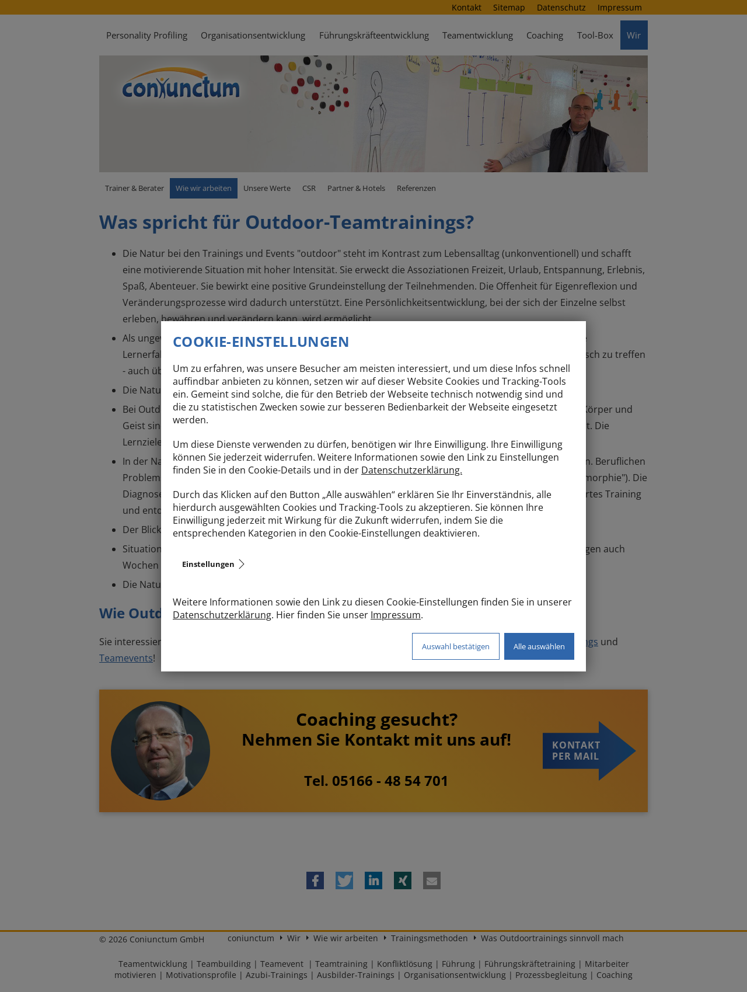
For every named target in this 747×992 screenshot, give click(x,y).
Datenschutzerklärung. (411, 470)
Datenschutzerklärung (222, 614)
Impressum (396, 614)
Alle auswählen (539, 646)
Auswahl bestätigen (456, 646)
